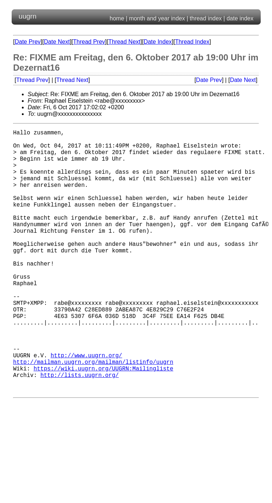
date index (239, 18)
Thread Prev (89, 42)
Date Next (57, 42)
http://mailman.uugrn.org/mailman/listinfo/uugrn (93, 414)
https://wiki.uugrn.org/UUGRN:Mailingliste (103, 422)
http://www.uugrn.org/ (86, 406)
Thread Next (124, 42)
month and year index (157, 18)
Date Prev (27, 42)
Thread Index (192, 42)
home (117, 18)
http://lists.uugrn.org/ (79, 430)
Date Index (157, 42)
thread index (206, 18)
